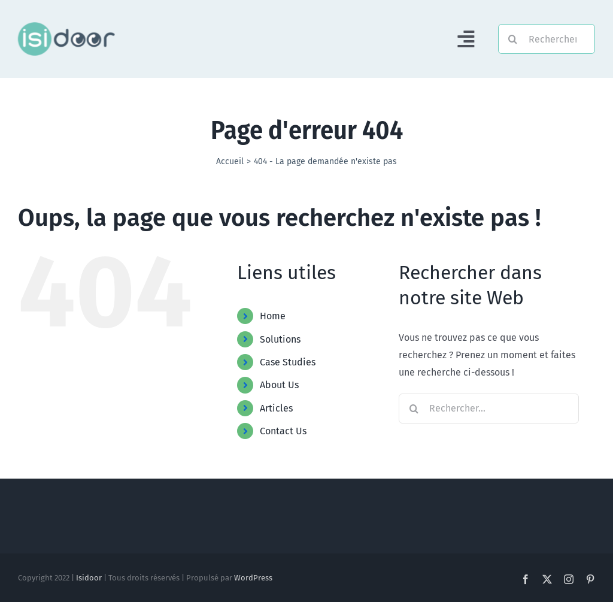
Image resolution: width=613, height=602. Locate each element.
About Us (279, 385)
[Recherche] (513, 39)
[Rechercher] (546, 39)
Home (273, 316)
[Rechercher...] (489, 408)
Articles (276, 408)
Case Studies (287, 362)
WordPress (253, 577)
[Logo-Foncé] (65, 26)
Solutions (280, 339)
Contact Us (283, 431)
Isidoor (89, 577)
